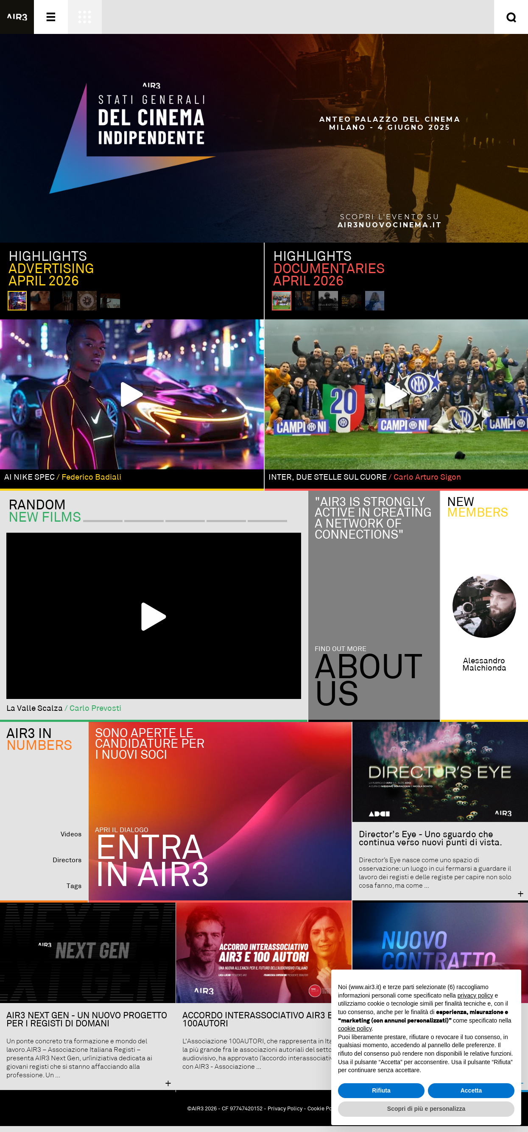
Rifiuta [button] (381, 1090)
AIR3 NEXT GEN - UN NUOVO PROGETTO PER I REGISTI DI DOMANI (86, 1025)
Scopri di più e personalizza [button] (426, 1108)
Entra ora (349, 17)
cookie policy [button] (355, 1028)
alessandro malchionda (484, 670)
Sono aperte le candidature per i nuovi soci (149, 750)
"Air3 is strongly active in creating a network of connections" (373, 525)
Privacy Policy (285, 1115)
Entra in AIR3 (152, 869)
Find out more (340, 655)
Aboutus (368, 688)
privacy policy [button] (475, 995)
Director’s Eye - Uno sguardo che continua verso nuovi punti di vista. (430, 844)
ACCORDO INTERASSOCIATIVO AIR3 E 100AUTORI (257, 1025)
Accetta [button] (471, 1090)
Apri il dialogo (121, 836)
